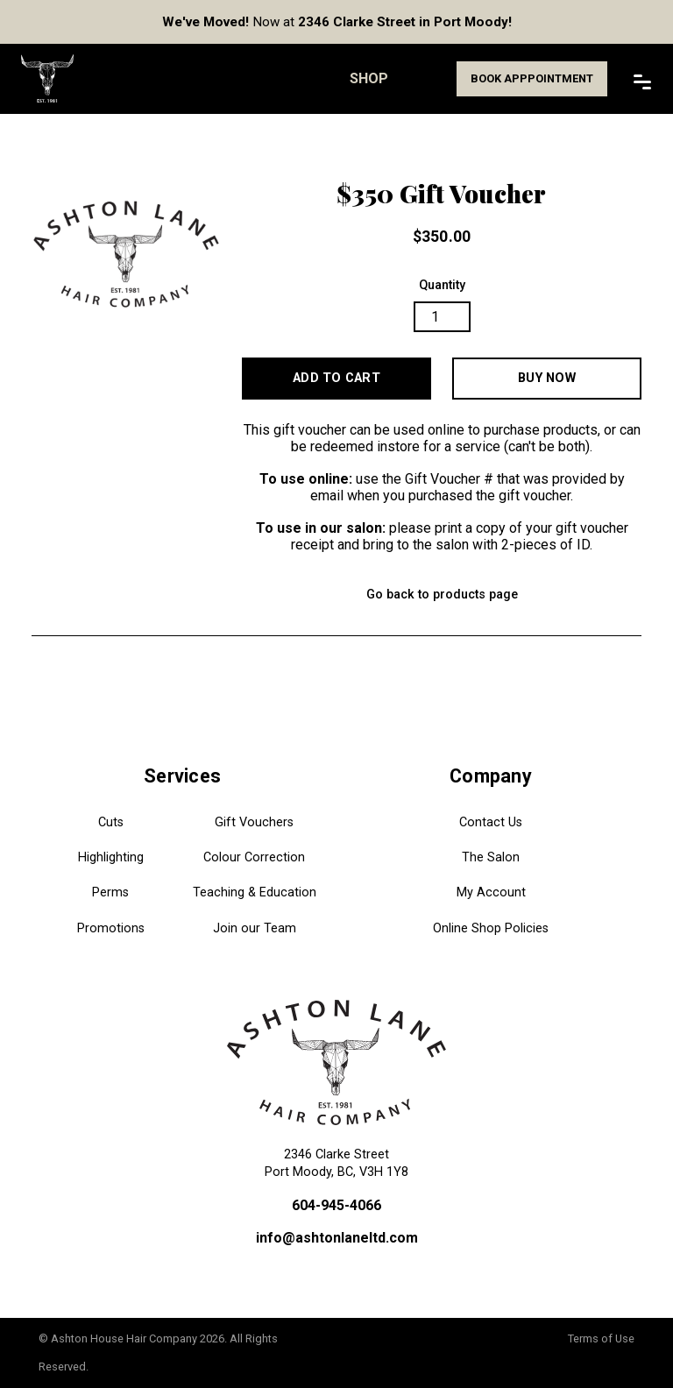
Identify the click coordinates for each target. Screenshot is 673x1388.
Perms (110, 892)
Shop (369, 78)
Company (491, 776)
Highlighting (111, 857)
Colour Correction (254, 857)
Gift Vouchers (254, 822)
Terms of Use (601, 1338)
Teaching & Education (254, 892)
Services (182, 776)
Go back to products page (442, 594)
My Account (491, 892)
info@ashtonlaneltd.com (337, 1237)
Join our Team (254, 928)
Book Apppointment (532, 78)
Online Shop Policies (491, 928)
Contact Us (490, 822)
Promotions (111, 928)
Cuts (111, 822)
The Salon (491, 857)
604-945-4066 (336, 1205)
